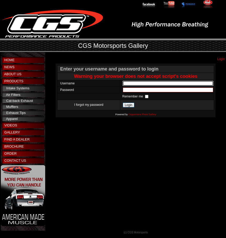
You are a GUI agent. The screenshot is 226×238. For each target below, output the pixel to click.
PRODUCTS (14, 81)
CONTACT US (15, 160)
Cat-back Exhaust (19, 101)
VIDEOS (10, 125)
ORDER (10, 153)
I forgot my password (88, 105)
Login (221, 59)
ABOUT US (12, 74)
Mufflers (12, 107)
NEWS (9, 67)
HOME (9, 60)
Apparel (12, 119)
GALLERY (12, 132)
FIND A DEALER (17, 139)
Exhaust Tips (16, 113)
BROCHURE (14, 146)
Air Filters (13, 95)
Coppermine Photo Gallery (142, 114)
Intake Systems (18, 88)
